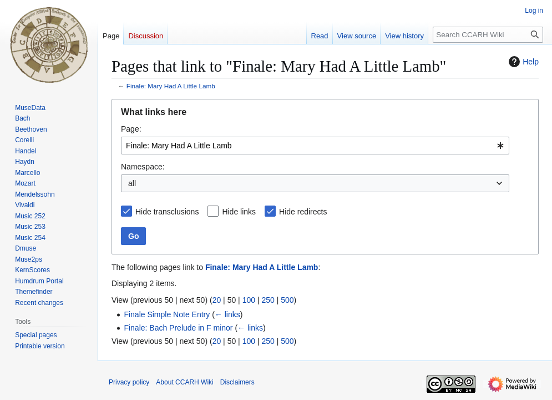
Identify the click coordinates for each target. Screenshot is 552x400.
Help (522, 61)
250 (267, 300)
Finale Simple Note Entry (167, 314)
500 (287, 300)
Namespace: (143, 166)
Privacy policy (129, 382)
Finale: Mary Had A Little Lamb (170, 85)
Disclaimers (237, 382)
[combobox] (315, 145)
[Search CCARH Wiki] (488, 35)
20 (216, 300)
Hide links (239, 211)
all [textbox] (132, 183)
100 (248, 300)
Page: (131, 128)
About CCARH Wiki (184, 382)
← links (227, 314)
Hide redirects (303, 211)
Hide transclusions (167, 211)
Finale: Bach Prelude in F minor (178, 327)
